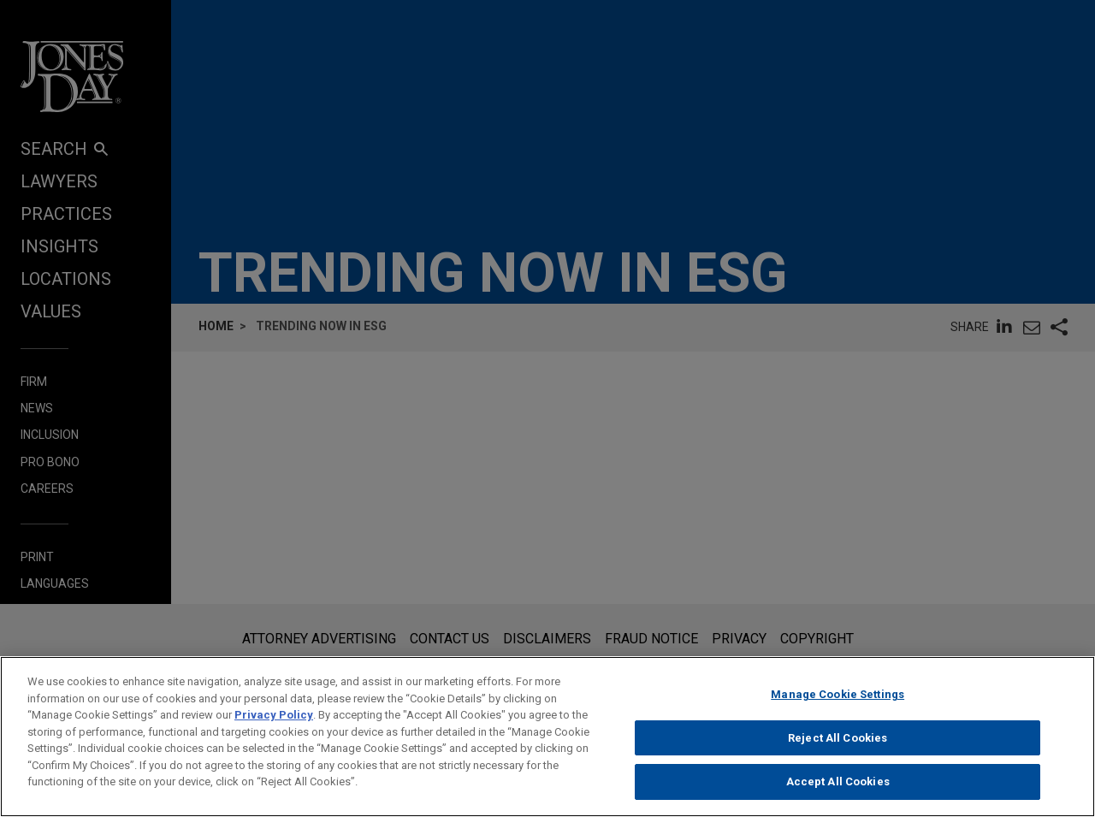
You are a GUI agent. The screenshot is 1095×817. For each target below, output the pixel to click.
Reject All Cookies (837, 749)
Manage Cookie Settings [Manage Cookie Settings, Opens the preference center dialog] (837, 705)
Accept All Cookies (838, 792)
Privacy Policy (273, 725)
